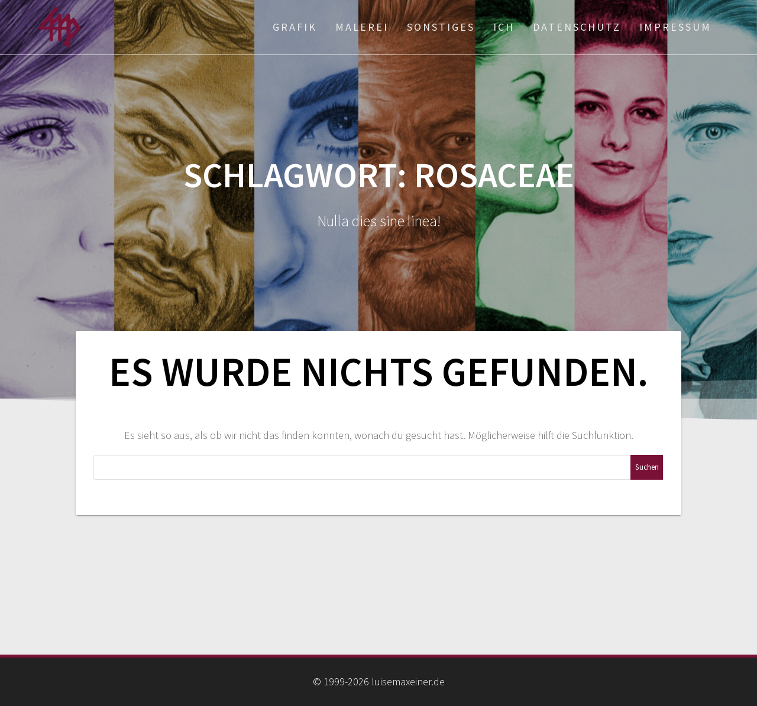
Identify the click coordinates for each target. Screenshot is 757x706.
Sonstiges (441, 27)
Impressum (675, 27)
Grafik (295, 27)
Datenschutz (577, 27)
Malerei (362, 27)
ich (504, 27)
